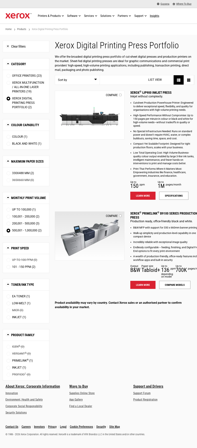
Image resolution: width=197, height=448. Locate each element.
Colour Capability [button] (25, 125)
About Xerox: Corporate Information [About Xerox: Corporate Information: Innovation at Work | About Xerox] (32, 386)
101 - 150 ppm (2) (23, 267)
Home (8, 29)
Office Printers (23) (27, 75)
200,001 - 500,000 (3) (25, 223)
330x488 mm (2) (23, 173)
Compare (112, 95)
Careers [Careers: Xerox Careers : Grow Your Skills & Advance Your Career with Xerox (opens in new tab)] (26, 427)
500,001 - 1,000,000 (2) (27, 230)
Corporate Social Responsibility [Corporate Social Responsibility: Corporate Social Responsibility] (23, 406)
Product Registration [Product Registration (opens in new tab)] (145, 399)
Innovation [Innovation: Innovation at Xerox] (11, 393)
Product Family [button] (23, 335)
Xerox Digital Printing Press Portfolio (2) (23, 103)
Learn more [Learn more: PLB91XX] (143, 284)
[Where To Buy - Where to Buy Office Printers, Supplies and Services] (182, 4)
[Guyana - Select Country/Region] (163, 4)
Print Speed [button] (20, 248)
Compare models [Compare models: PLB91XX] (175, 284)
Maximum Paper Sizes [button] (27, 161)
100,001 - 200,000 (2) (25, 216)
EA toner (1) (21, 296)
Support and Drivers (148, 386)
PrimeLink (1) (22, 360)
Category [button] (18, 64)
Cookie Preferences (81, 427)
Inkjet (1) (19, 317)
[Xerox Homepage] (18, 16)
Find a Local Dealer (80, 406)
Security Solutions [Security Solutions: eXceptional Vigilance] (16, 412)
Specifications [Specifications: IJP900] (174, 195)
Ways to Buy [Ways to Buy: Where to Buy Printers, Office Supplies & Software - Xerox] (78, 386)
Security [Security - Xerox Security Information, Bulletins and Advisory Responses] (101, 427)
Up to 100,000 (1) (24, 209)
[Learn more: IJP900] (90, 115)
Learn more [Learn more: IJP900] (143, 195)
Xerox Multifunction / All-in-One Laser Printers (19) (28, 87)
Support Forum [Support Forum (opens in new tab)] (142, 393)
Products (21, 29)
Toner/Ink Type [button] (22, 285)
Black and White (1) (26, 143)
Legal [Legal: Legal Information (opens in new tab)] (63, 427)
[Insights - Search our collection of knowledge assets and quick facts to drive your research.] (154, 16)
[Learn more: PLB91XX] (90, 235)
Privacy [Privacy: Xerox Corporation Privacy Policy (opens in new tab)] (52, 427)
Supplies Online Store (82, 393)
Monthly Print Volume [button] (28, 198)
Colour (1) (19, 136)
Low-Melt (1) (21, 303)
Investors (39, 427)
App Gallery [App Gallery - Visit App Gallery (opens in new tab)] (76, 399)
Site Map (114, 427)
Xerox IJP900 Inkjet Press (151, 92)
